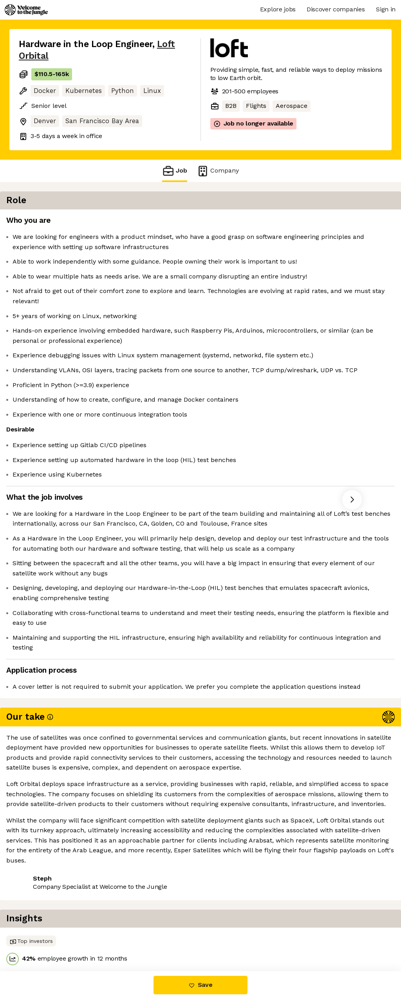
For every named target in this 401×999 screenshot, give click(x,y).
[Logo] (26, 9)
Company (218, 170)
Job (174, 170)
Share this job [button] (40, 938)
